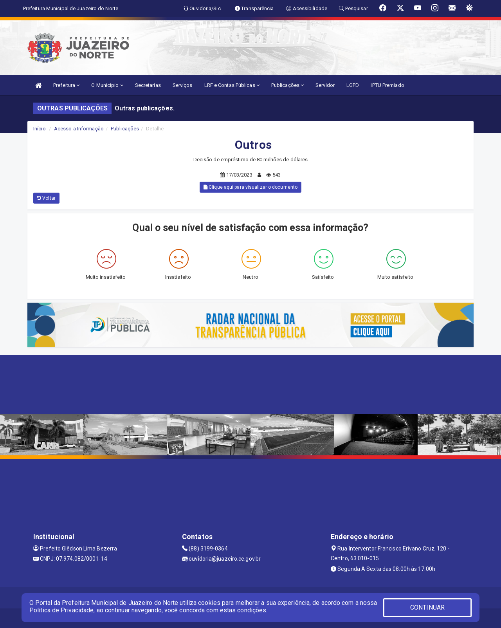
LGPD (352, 85)
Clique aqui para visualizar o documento (250, 187)
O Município (107, 85)
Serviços (183, 85)
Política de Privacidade (61, 610)
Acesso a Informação (79, 129)
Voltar (46, 198)
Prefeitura (66, 85)
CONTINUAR (427, 607)
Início (39, 129)
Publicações (287, 85)
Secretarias (148, 85)
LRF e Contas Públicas (232, 85)
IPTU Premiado (387, 85)
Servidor (325, 85)
